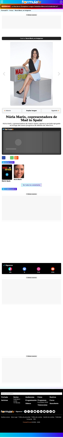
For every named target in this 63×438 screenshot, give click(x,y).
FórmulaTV (4, 10)
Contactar (29, 419)
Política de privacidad (24, 417)
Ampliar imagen (31, 111)
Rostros (53, 397)
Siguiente (54, 111)
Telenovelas (42, 405)
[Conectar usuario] (61, 2)
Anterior (8, 111)
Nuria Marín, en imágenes (23, 10)
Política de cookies (37, 417)
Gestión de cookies (48, 417)
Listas (15, 401)
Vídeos (28, 403)
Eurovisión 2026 (43, 402)
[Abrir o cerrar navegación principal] (1, 2)
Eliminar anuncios (32, 15)
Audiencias (29, 397)
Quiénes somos (5, 417)
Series (16, 397)
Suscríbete (54, 403)
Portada (4, 397)
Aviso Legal (14, 417)
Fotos (11, 10)
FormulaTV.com (27, 422)
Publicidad (58, 417)
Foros (52, 400)
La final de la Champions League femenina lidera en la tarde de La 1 (29, 6)
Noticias (4, 400)
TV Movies (16, 403)
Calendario (16, 399)
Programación (31, 400)
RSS (34, 419)
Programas (42, 400)
